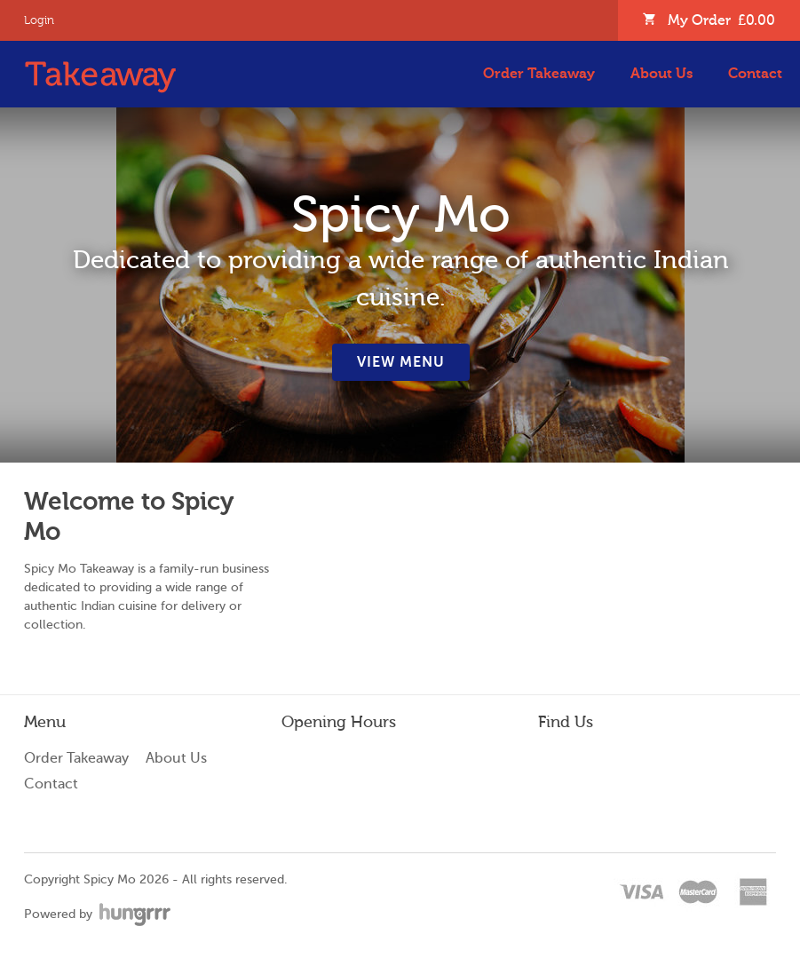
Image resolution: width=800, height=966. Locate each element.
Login (39, 20)
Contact (755, 74)
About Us (661, 74)
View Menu (401, 362)
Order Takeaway (539, 74)
